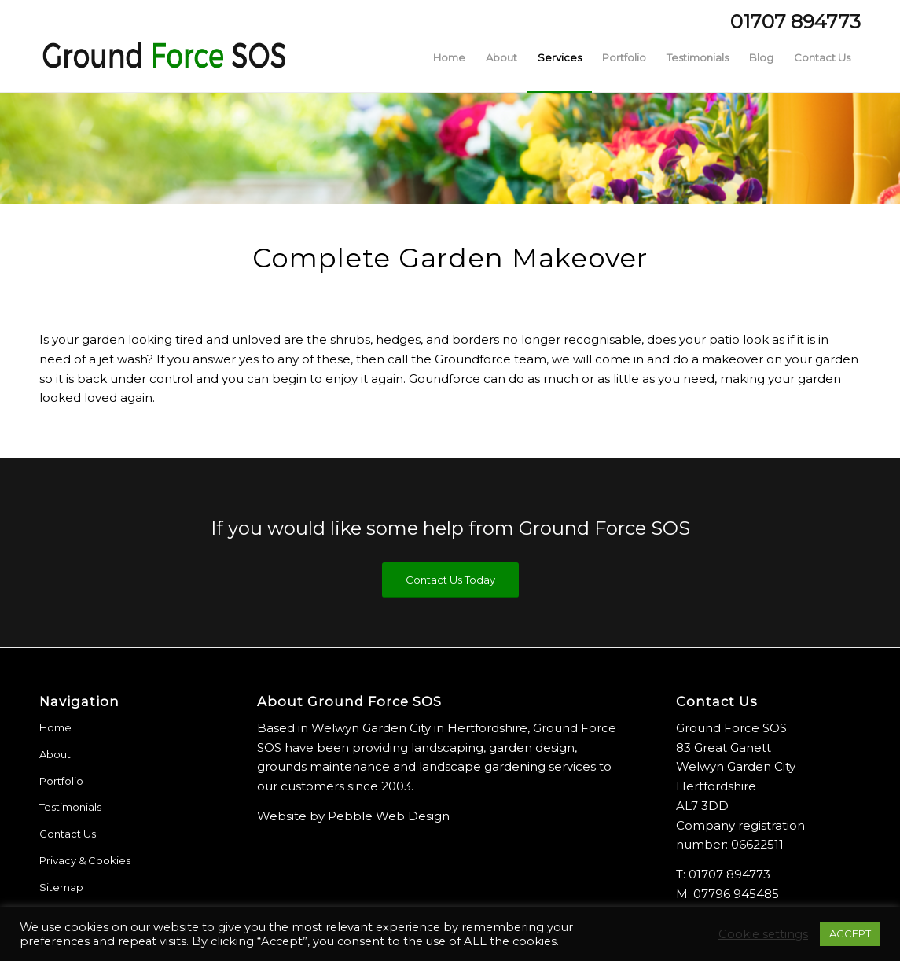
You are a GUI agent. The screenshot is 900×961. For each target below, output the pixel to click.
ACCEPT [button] (850, 933)
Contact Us (67, 833)
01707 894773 (729, 874)
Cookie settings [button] (763, 934)
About (55, 754)
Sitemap (61, 887)
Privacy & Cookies (84, 860)
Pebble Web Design (389, 815)
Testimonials (70, 807)
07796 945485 (736, 893)
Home (55, 727)
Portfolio (61, 781)
